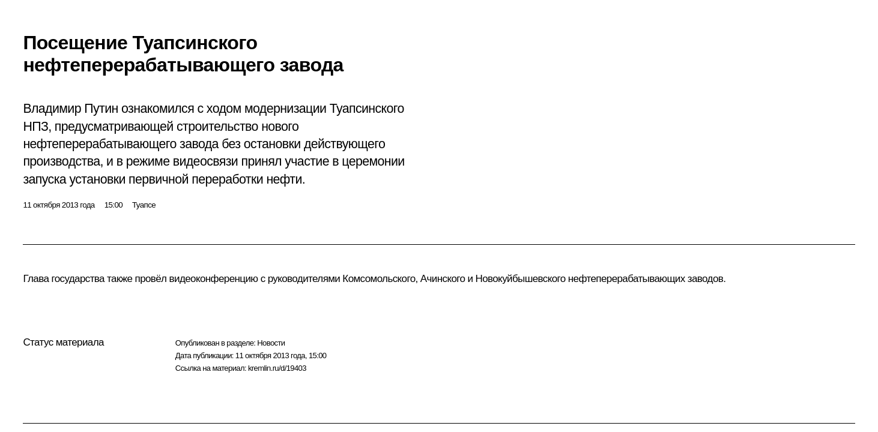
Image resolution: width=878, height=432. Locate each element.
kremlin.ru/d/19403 (277, 368)
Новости (271, 342)
